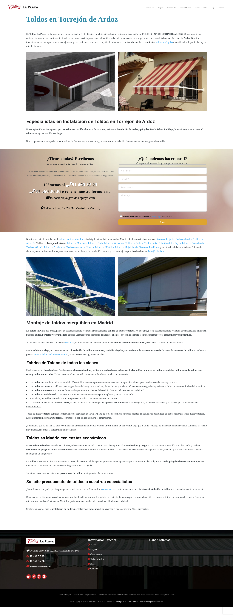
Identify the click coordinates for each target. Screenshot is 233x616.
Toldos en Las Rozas (149, 247)
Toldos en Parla (95, 243)
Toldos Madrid (78, 595)
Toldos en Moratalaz (76, 243)
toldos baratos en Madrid (71, 239)
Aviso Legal (156, 217)
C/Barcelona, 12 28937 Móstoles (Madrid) (70, 208)
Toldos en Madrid (183, 239)
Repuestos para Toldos (137, 595)
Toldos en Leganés (165, 239)
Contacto (221, 8)
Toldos (148, 8)
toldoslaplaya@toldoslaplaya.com (70, 198)
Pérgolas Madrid (90, 595)
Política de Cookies (105, 602)
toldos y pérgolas (164, 42)
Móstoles (69, 342)
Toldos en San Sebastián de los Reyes (162, 243)
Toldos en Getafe (34, 247)
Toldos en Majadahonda (126, 247)
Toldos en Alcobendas (54, 247)
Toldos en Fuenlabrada (193, 243)
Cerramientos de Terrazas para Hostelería (113, 595)
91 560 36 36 (45, 191)
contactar (106, 489)
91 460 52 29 (81, 184)
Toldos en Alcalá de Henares (80, 247)
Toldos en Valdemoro (114, 243)
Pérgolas (161, 8)
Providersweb (158, 602)
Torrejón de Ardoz (156, 251)
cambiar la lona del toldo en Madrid (51, 354)
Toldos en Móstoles (104, 247)
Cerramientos (171, 8)
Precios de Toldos (152, 595)
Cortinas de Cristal (201, 8)
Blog (212, 8)
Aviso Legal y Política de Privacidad (83, 602)
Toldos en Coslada (134, 243)
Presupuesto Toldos (167, 595)
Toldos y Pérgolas (65, 595)
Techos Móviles (185, 8)
